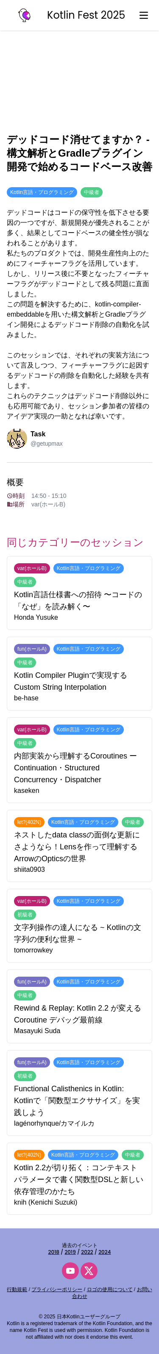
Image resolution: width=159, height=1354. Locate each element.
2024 (104, 1252)
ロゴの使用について (110, 1289)
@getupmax (47, 443)
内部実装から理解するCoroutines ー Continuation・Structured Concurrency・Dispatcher (75, 768)
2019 (69, 1252)
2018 (53, 1252)
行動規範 (17, 1289)
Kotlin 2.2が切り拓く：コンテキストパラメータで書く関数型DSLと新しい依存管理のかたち (78, 1179)
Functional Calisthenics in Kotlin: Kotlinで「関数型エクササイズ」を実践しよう (77, 1100)
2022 (87, 1252)
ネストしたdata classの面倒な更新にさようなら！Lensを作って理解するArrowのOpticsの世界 (77, 847)
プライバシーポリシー (56, 1289)
